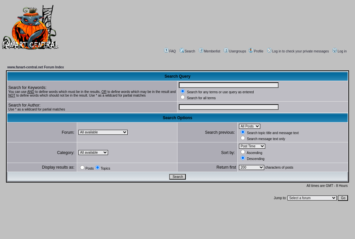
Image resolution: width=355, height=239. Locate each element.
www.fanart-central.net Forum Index (35, 67)
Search (187, 51)
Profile (256, 51)
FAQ (170, 51)
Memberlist (209, 51)
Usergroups (235, 51)
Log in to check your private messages (298, 51)
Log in (340, 51)
